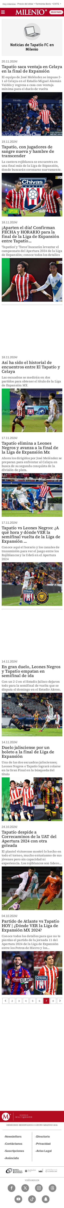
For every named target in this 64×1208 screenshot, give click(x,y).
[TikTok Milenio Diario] (32, 1199)
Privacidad (43, 1143)
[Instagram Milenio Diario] (39, 1188)
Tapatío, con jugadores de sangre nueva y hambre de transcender (28, 151)
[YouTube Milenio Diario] (18, 1199)
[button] (3, 13)
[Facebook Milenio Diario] (11, 1188)
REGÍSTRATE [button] (56, 12)
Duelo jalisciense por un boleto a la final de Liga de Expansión (28, 752)
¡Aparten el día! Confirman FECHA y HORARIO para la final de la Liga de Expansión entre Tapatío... (30, 234)
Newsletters (13, 1136)
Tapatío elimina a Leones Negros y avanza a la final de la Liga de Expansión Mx (30, 447)
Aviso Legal (44, 1151)
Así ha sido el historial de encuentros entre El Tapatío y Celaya (31, 367)
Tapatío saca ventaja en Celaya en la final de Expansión (32, 69)
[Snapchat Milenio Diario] (45, 1199)
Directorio (43, 1136)
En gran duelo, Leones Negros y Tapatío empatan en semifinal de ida (31, 671)
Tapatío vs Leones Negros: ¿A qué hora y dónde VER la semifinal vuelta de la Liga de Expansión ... (31, 534)
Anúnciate (12, 1158)
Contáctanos (13, 1143)
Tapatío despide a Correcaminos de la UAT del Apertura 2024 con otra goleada (29, 838)
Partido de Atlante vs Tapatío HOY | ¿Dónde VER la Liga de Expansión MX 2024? (30, 925)
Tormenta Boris (43, 4)
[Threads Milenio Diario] (52, 1188)
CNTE (56, 4)
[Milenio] (31, 12)
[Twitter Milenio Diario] (25, 1188)
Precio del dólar (25, 4)
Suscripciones (14, 1151)
